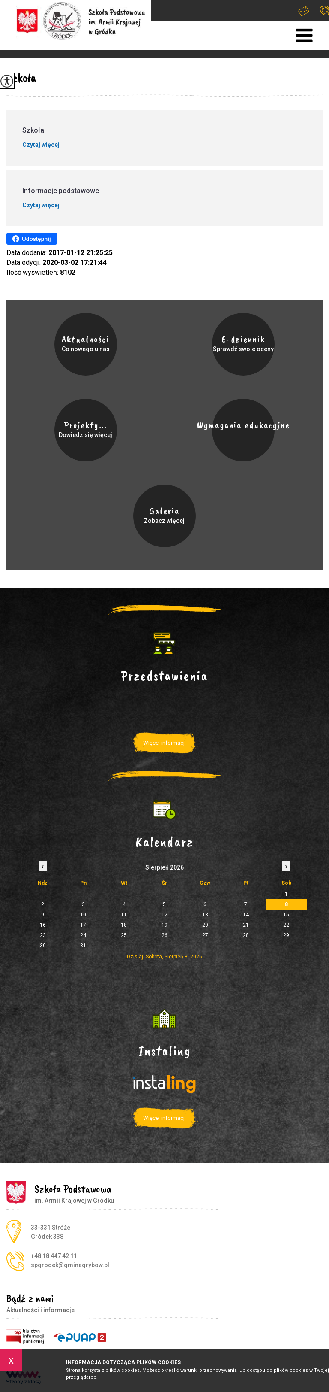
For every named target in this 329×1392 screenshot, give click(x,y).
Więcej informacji (164, 743)
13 (205, 915)
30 (43, 946)
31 (83, 946)
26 (164, 935)
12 (164, 915)
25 (124, 935)
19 (164, 925)
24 (83, 935)
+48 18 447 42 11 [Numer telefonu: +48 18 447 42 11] (54, 1255)
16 (43, 925)
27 (205, 935)
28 (246, 935)
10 (83, 915)
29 (286, 935)
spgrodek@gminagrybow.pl (303, 11)
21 (246, 925)
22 (286, 925)
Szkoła (21, 78)
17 (83, 925)
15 (286, 915)
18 (124, 925)
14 (246, 915)
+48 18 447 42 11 (324, 10)
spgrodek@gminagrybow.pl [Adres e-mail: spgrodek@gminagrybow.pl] (70, 1265)
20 (205, 925)
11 (124, 915)
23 (43, 935)
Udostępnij (31, 238)
